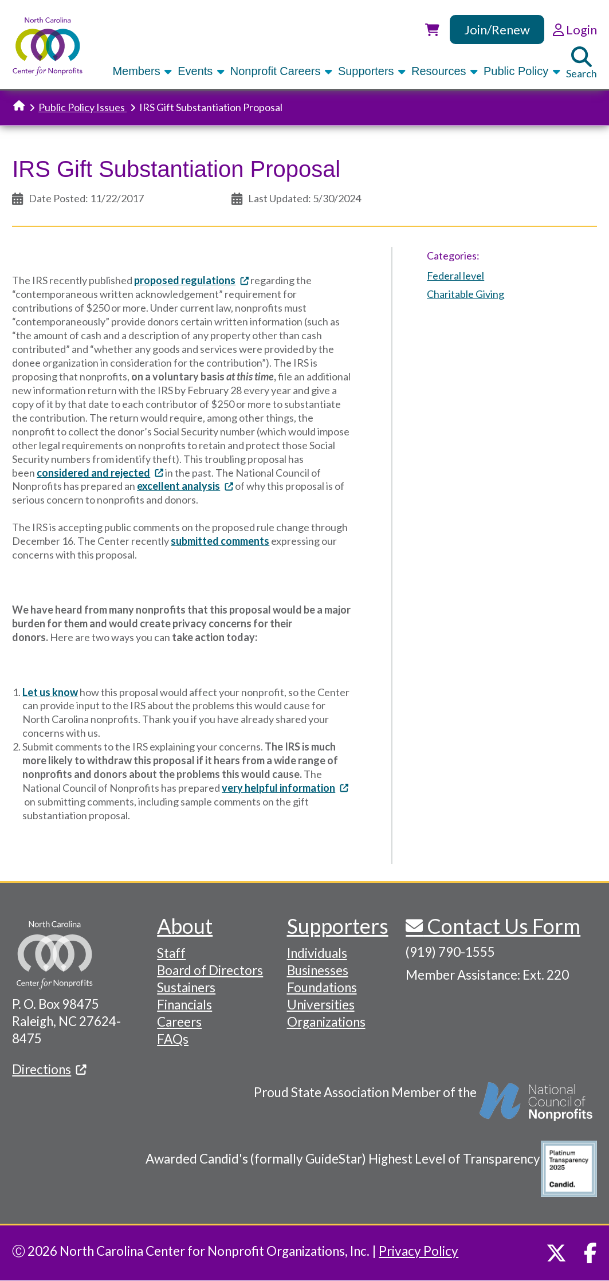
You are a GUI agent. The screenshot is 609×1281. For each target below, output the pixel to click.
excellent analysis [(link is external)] (185, 486)
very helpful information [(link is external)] (285, 787)
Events (202, 71)
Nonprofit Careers (282, 71)
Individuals (317, 953)
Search (581, 63)
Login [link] (575, 29)
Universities (321, 1004)
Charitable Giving (465, 294)
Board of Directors (210, 970)
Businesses (317, 970)
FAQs (172, 1039)
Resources (445, 71)
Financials (184, 1004)
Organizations (326, 1021)
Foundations (322, 987)
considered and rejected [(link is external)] (100, 472)
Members (143, 71)
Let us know (50, 692)
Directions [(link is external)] (49, 1069)
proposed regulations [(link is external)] (191, 280)
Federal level (455, 275)
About (185, 925)
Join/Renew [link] (497, 29)
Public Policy (523, 71)
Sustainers (186, 987)
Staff (171, 953)
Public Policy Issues (82, 107)
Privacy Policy (418, 1251)
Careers (179, 1021)
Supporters (372, 71)
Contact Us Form (501, 925)
